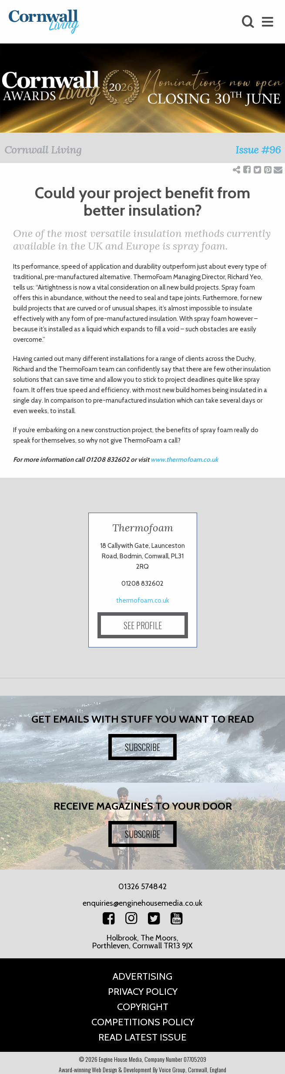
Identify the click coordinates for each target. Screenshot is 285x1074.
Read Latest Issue (142, 1037)
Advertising (142, 976)
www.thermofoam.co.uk (184, 460)
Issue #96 (258, 150)
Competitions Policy (142, 1022)
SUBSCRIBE (142, 747)
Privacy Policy (143, 991)
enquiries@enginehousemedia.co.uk (142, 903)
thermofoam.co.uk (142, 600)
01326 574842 (142, 887)
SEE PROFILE (143, 625)
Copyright (142, 1007)
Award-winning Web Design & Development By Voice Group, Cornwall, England (142, 1069)
